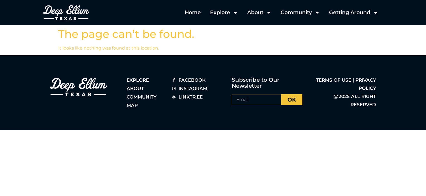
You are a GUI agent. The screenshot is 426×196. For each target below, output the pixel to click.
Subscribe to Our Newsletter (255, 82)
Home (193, 12)
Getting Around (353, 12)
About (259, 12)
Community (300, 12)
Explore (224, 12)
